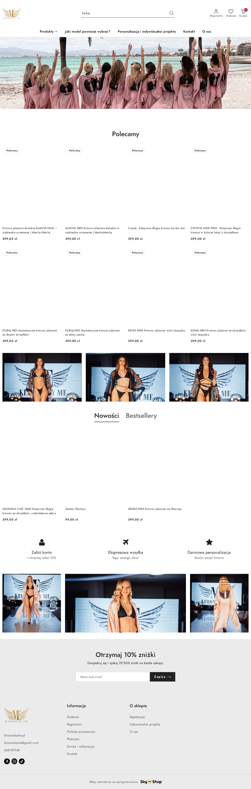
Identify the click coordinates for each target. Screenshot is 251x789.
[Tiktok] (22, 761)
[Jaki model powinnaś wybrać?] (87, 32)
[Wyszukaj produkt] (127, 13)
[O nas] (207, 32)
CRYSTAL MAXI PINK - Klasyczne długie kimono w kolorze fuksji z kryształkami (216, 230)
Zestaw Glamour (75, 509)
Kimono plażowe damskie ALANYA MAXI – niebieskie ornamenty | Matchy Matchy (29, 230)
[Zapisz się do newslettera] (113, 677)
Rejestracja (137, 717)
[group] (125, 73)
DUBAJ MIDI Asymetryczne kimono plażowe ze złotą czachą (92, 333)
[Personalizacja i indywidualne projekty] (147, 32)
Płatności (73, 739)
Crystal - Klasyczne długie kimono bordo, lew (156, 228)
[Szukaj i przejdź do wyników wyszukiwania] (171, 13)
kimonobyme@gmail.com (21, 743)
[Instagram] (14, 761)
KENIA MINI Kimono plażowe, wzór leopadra (156, 330)
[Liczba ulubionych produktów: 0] (231, 13)
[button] (48, 32)
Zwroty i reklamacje (80, 746)
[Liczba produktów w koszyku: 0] (243, 13)
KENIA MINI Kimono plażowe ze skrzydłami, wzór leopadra (218, 333)
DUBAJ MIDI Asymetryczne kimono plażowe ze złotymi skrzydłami (29, 333)
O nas (134, 732)
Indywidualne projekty (145, 724)
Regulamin (74, 724)
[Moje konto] (216, 13)
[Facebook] (7, 761)
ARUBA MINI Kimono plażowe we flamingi (155, 509)
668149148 (12, 750)
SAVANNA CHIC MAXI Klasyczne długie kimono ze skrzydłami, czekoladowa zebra (29, 511)
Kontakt (72, 754)
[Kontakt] (189, 32)
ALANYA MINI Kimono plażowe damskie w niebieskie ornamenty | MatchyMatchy (92, 230)
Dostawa (73, 717)
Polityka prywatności (81, 732)
